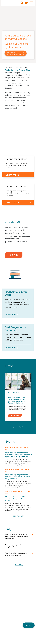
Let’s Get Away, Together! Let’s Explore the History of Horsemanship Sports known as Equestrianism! (18, 455)
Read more (15, 415)
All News (18, 427)
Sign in (14, 254)
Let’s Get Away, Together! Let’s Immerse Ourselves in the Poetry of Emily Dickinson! (17, 477)
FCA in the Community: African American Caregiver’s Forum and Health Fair (17, 499)
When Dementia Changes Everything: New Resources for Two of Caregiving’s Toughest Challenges (17, 400)
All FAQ (19, 564)
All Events (18, 516)
